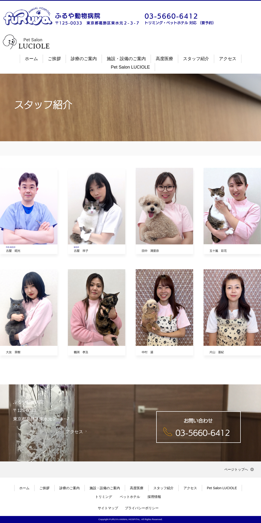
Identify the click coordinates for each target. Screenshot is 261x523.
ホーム (31, 58)
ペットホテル (130, 497)
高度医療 (164, 58)
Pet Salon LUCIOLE (130, 67)
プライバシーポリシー (142, 508)
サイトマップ (108, 508)
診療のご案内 (84, 58)
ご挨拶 (54, 58)
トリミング (103, 497)
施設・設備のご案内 (126, 58)
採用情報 (154, 497)
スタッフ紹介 (196, 58)
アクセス (227, 58)
